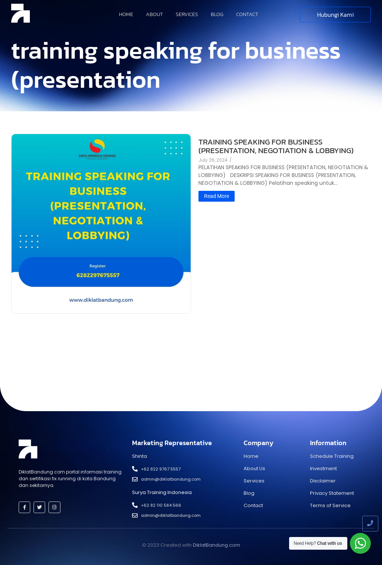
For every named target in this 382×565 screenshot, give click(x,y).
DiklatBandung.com (216, 545)
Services (187, 14)
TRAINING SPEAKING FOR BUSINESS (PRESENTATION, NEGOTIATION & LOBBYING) (276, 146)
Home (126, 14)
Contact (247, 14)
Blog (217, 14)
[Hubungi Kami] (335, 14)
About (154, 14)
